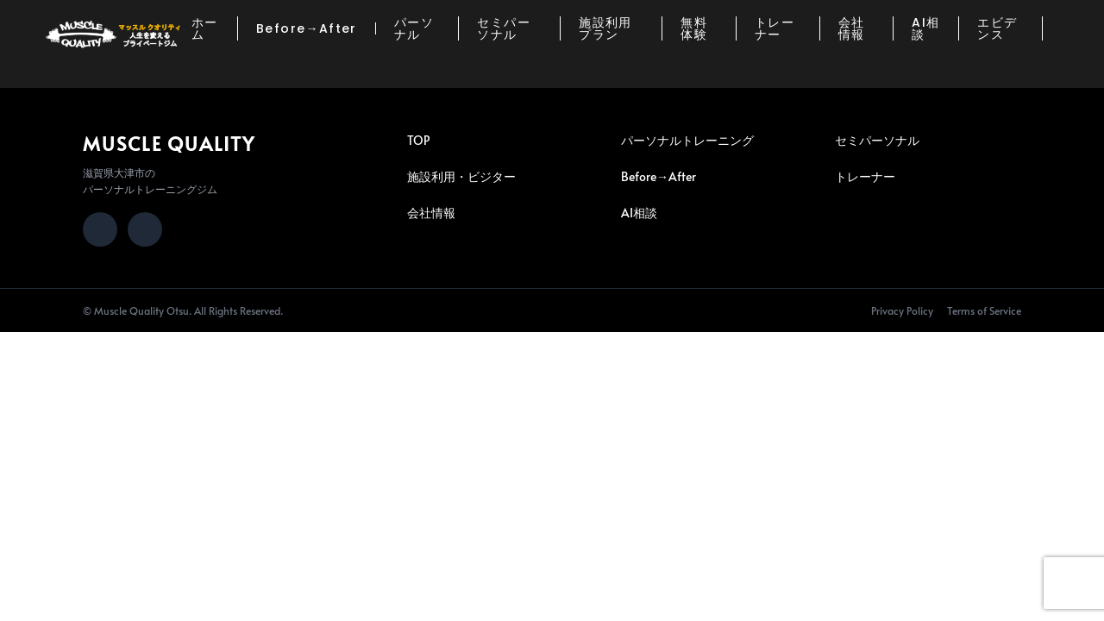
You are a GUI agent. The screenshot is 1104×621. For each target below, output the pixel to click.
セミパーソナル (503, 28)
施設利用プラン (605, 28)
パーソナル (414, 28)
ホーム (204, 28)
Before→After (306, 28)
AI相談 (925, 28)
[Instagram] (100, 229)
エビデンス (997, 28)
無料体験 (694, 28)
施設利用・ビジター (461, 176)
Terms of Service (984, 310)
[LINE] (145, 229)
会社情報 (851, 28)
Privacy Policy (902, 310)
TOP (418, 140)
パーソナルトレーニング (687, 140)
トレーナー (774, 28)
